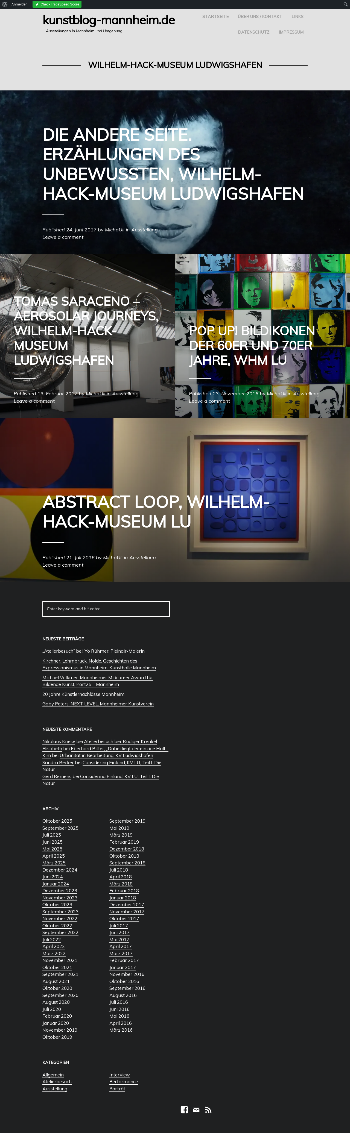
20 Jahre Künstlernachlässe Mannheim (83, 694)
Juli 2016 (118, 1002)
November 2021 (59, 960)
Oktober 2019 (57, 1037)
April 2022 (53, 946)
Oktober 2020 (57, 988)
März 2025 (54, 863)
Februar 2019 (124, 842)
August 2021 (56, 981)
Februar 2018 (124, 890)
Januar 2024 (55, 884)
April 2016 (120, 1023)
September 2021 (60, 974)
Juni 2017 (119, 932)
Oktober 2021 (57, 967)
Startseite (215, 16)
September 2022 (60, 932)
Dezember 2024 (59, 870)
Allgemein (53, 1075)
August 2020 (56, 1002)
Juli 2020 (51, 1009)
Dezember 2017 (126, 904)
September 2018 (127, 863)
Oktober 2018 (124, 856)
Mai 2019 (119, 828)
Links (297, 16)
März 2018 (121, 884)
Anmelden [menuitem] (19, 4)
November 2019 (59, 1030)
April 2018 (120, 876)
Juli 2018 (118, 870)
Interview (119, 1075)
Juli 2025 (51, 835)
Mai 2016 (119, 1016)
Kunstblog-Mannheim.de (108, 19)
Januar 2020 (55, 1023)
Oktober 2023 (57, 904)
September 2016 (127, 988)
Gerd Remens (56, 776)
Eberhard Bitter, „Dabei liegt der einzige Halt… (119, 748)
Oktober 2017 (124, 918)
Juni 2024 (52, 876)
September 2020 (60, 995)
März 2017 (121, 953)
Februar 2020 (57, 1016)
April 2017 (120, 946)
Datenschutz (253, 32)
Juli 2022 (51, 939)
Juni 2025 (52, 842)
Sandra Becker (58, 762)
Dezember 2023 (59, 890)
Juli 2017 (118, 925)
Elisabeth (52, 748)
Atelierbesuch (57, 1081)
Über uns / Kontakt (260, 16)
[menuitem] (5, 4)
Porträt (117, 1088)
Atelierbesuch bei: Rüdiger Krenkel (120, 741)
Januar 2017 (122, 967)
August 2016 (123, 995)
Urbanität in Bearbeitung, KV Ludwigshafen (106, 755)
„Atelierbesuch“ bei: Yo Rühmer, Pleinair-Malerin (93, 651)
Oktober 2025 (57, 821)
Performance (123, 1081)
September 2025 (60, 828)
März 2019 (121, 835)
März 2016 (121, 1030)
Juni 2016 (119, 1009)
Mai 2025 (52, 849)
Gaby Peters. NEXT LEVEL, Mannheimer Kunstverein (98, 704)
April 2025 (53, 856)
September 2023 (60, 911)
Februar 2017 (124, 960)
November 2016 (126, 974)
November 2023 (59, 897)
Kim (46, 755)
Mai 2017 (119, 939)
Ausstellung (54, 1088)
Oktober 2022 (57, 925)
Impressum (291, 32)
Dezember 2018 (126, 849)
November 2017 (126, 911)
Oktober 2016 (124, 981)
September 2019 (127, 821)
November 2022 (59, 918)
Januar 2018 (122, 897)
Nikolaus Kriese (58, 741)
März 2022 (54, 953)
